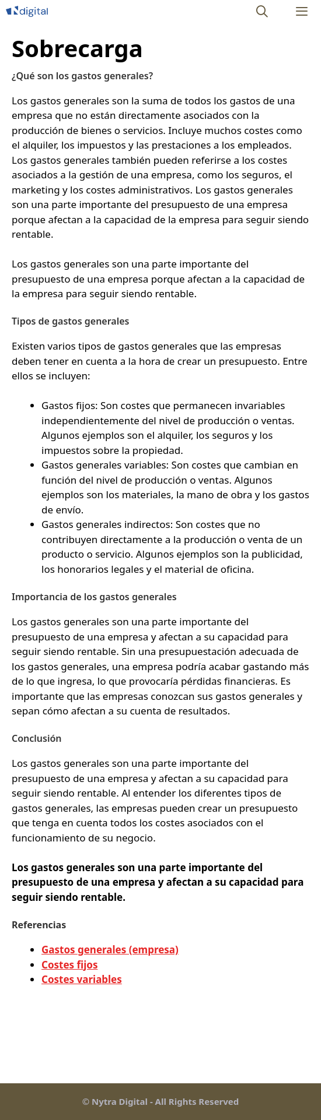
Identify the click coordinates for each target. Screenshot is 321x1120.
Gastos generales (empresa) (110, 949)
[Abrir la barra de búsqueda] (262, 11)
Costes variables (81, 979)
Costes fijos (69, 964)
